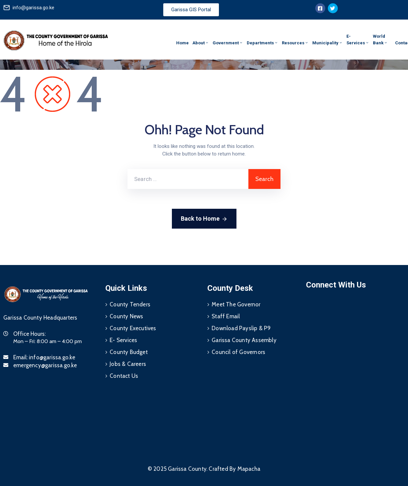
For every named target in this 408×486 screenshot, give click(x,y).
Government (228, 42)
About (200, 42)
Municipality (327, 42)
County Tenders (130, 304)
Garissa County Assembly (244, 340)
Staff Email (226, 316)
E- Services (123, 340)
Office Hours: (29, 334)
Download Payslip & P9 (241, 328)
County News (126, 316)
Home (182, 42)
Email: (44, 357)
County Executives (133, 328)
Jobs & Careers (128, 364)
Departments (262, 42)
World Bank (380, 39)
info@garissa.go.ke (33, 8)
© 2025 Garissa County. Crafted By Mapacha (204, 468)
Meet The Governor (236, 304)
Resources (295, 42)
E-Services (357, 39)
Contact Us (124, 376)
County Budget (129, 352)
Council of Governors (238, 352)
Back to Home (204, 219)
